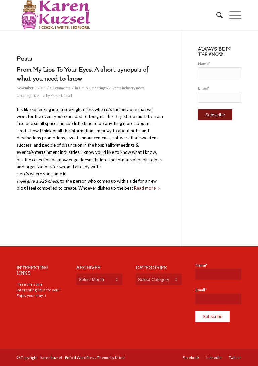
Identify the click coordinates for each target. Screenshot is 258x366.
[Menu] (232, 15)
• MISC (84, 88)
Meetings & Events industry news (117, 88)
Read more (148, 188)
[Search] (216, 15)
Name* (219, 69)
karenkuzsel (51, 357)
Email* (219, 94)
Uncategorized (29, 96)
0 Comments (60, 88)
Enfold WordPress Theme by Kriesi (95, 357)
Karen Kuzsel (61, 96)
